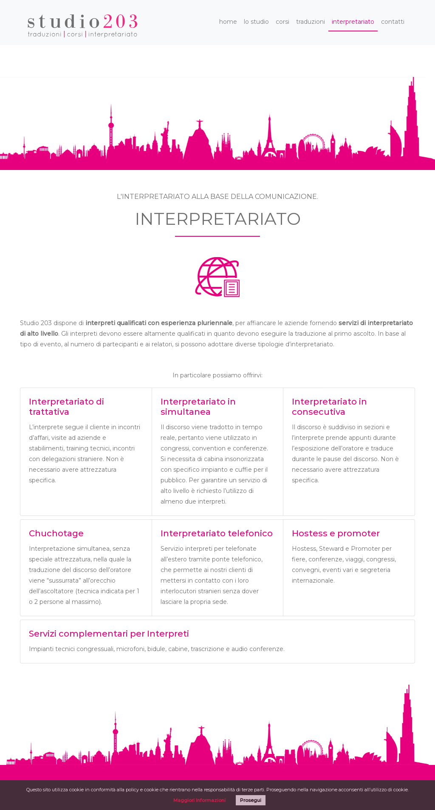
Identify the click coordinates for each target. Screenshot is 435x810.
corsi (282, 21)
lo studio (256, 21)
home (228, 21)
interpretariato (353, 21)
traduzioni (310, 21)
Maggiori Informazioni (199, 800)
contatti (392, 21)
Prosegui (250, 800)
